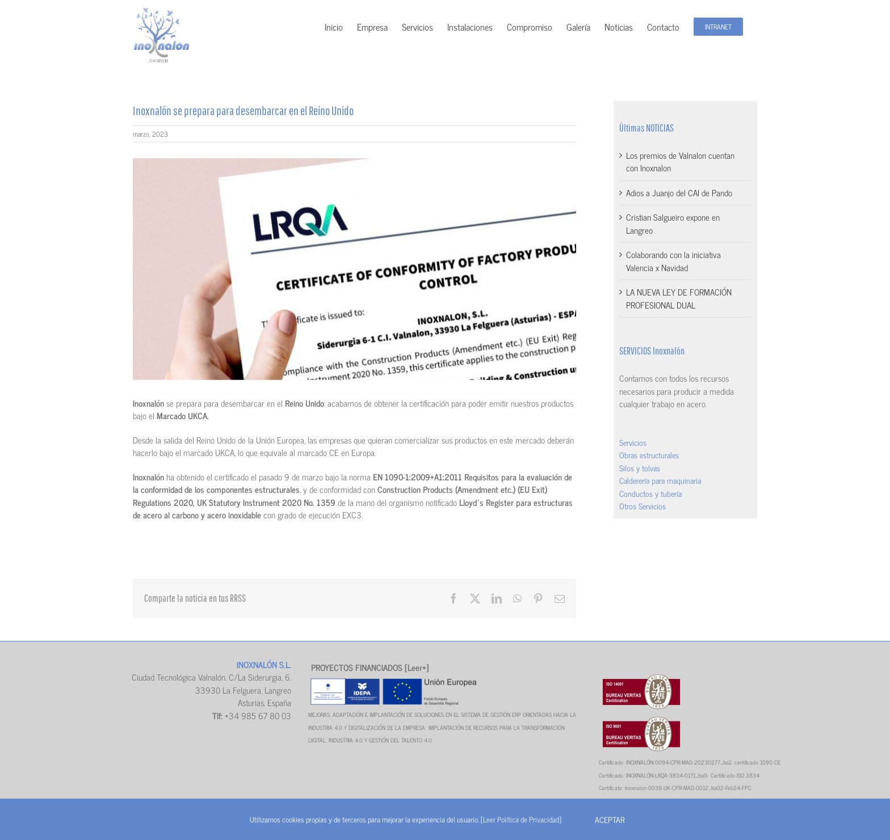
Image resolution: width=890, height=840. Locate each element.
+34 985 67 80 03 (258, 715)
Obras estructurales (649, 455)
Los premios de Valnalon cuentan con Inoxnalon (680, 161)
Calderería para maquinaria (660, 480)
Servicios (632, 442)
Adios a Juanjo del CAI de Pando (679, 192)
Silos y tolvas (639, 468)
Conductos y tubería (650, 493)
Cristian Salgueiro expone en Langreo (673, 223)
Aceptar (609, 819)
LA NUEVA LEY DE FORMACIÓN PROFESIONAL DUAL (679, 298)
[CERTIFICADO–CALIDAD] (354, 269)
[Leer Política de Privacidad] (521, 819)
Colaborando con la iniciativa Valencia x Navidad (673, 261)
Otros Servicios (642, 506)
